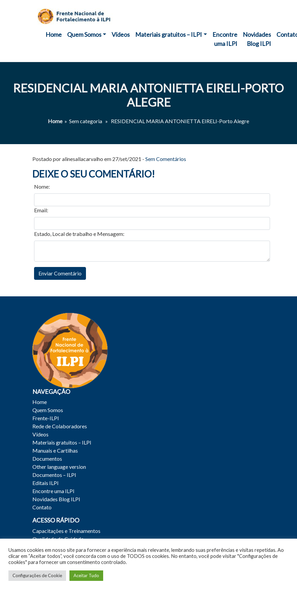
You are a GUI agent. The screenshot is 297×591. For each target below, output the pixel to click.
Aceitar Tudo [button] (86, 575)
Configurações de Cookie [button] (37, 575)
